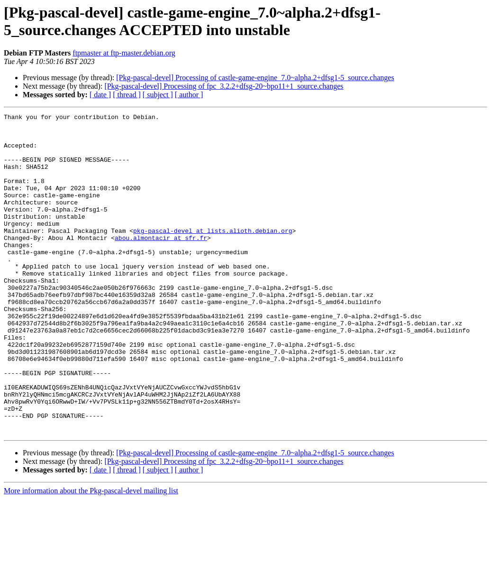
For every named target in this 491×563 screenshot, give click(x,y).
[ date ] (100, 95)
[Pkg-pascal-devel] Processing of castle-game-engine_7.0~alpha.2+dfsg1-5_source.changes (255, 78)
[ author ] (189, 95)
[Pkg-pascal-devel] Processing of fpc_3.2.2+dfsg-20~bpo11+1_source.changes (223, 86)
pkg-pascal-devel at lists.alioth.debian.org (212, 254)
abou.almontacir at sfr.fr (161, 263)
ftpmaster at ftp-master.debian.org (124, 53)
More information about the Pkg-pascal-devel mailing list (91, 555)
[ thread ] (127, 95)
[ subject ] (158, 95)
